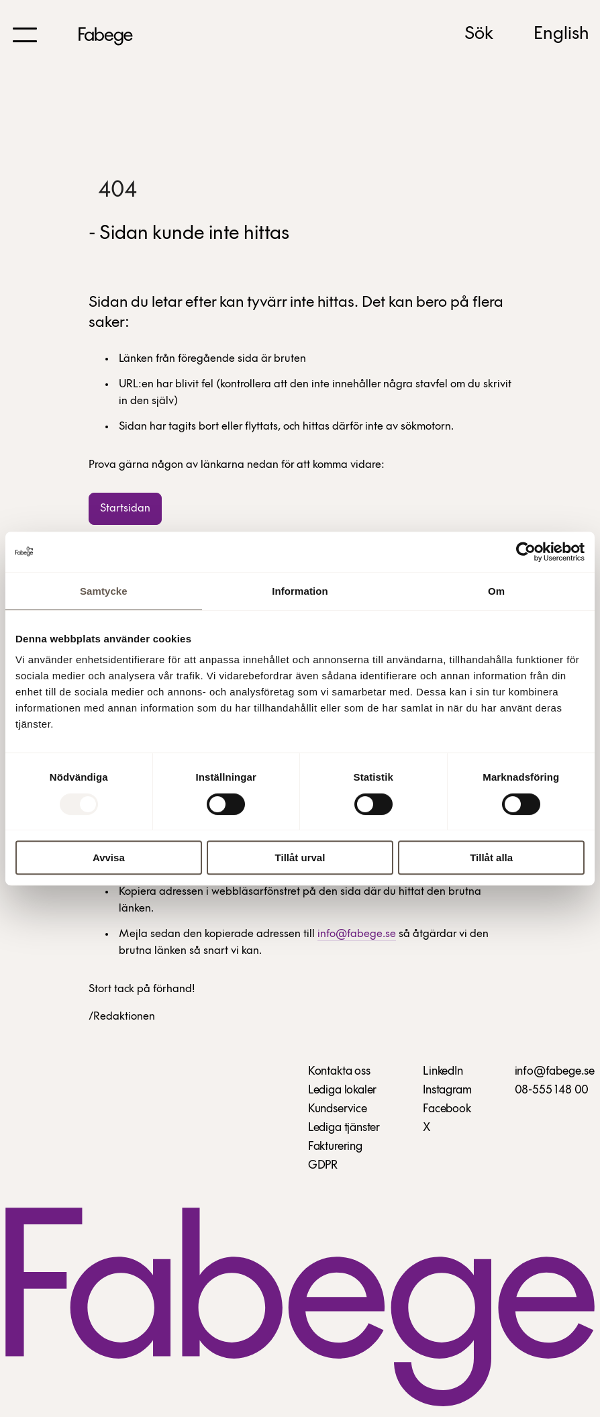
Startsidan (125, 508)
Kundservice (337, 1109)
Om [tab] (496, 591)
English (561, 34)
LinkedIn (443, 1071)
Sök (478, 34)
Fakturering (335, 1146)
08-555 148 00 (552, 1090)
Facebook (447, 1109)
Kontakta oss (339, 1071)
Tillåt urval (300, 857)
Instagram (447, 1090)
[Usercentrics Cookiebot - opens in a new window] (526, 552)
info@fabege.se (356, 934)
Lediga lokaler (342, 1090)
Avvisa (109, 857)
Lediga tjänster (344, 1128)
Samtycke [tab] (104, 591)
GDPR (323, 1165)
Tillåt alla (491, 857)
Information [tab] (300, 591)
